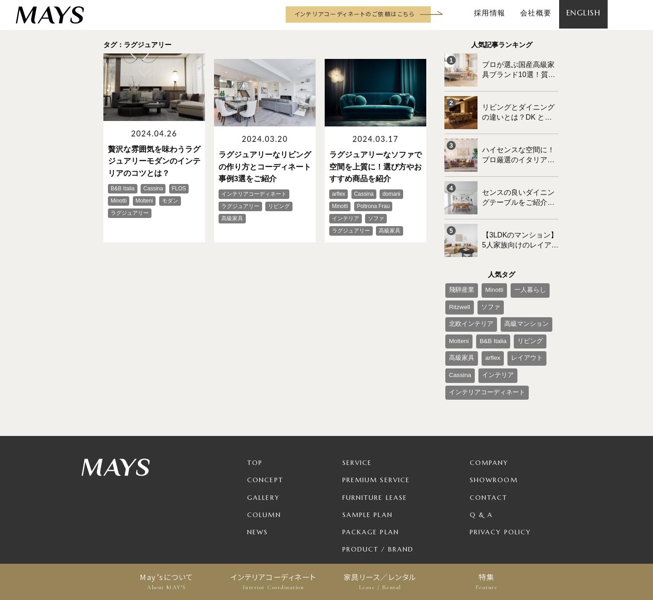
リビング (459, 316)
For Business (368, 518)
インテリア (526, 331)
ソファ (484, 286)
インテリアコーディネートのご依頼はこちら (354, 14)
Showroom (494, 432)
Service (357, 415)
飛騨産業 (459, 271)
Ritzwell (457, 286)
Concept (265, 432)
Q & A (481, 467)
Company (489, 415)
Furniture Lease (375, 449)
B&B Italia (533, 301)
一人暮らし (517, 271)
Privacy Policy (500, 484)
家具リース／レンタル (379, 582)
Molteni (504, 301)
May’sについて (166, 582)
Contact (489, 449)
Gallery (263, 449)
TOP (255, 415)
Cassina (494, 331)
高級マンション (467, 301)
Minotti (487, 271)
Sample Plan (367, 467)
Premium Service (376, 432)
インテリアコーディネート (273, 582)
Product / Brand (378, 501)
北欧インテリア (520, 286)
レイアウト (461, 331)
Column (264, 467)
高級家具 (490, 316)
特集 (486, 582)
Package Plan (370, 484)
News (257, 484)
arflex (516, 316)
